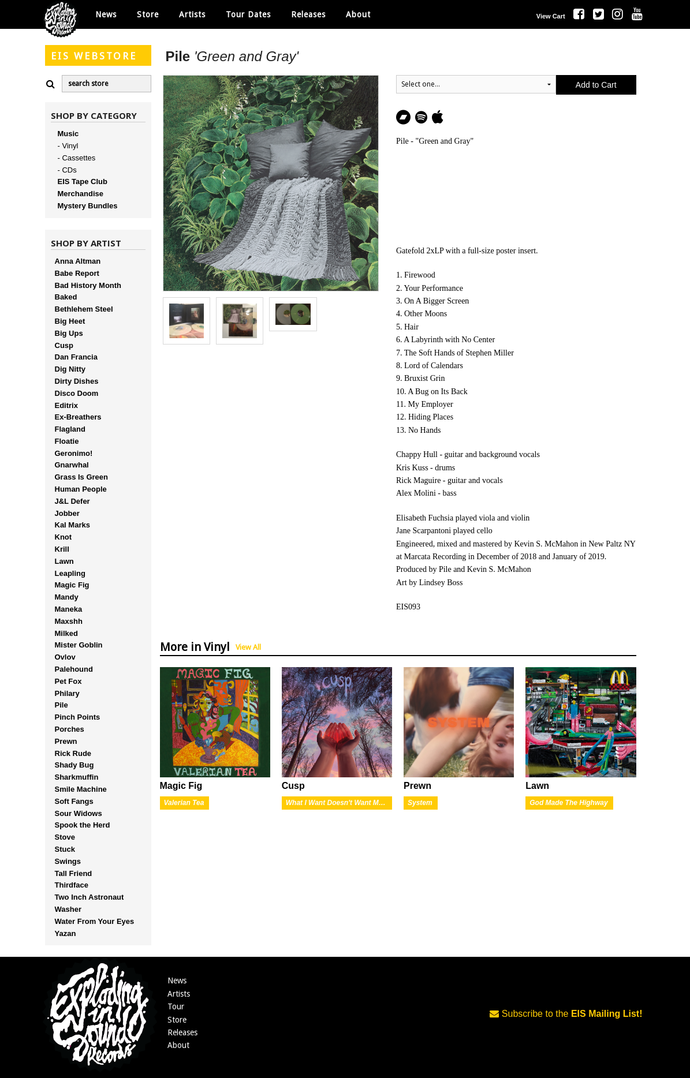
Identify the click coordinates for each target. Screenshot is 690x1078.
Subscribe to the (566, 1014)
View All (248, 647)
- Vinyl (68, 145)
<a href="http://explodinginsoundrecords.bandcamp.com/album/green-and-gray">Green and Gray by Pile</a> (516, 194)
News (106, 14)
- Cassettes (77, 158)
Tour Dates (248, 14)
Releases (308, 14)
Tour (175, 1006)
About (358, 14)
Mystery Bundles (88, 205)
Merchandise (80, 193)
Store (177, 1019)
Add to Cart (596, 84)
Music (68, 133)
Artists (178, 993)
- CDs (67, 170)
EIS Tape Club (82, 181)
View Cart (550, 16)
